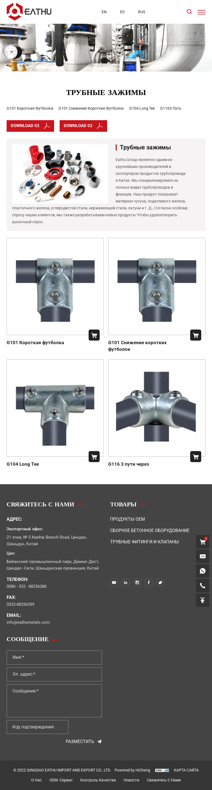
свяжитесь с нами (164, 780)
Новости (131, 780)
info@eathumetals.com (28, 622)
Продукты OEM (127, 519)
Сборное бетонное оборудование (149, 530)
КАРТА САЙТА (186, 770)
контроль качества (98, 780)
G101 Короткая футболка (35, 342)
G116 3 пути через (128, 464)
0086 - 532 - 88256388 (26, 586)
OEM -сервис (61, 780)
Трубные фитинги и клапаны (144, 541)
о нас (36, 780)
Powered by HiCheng (132, 770)
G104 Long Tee (23, 464)
